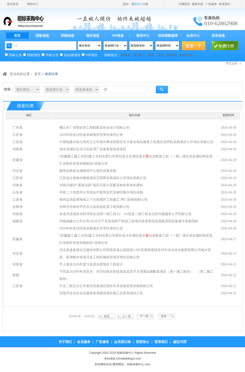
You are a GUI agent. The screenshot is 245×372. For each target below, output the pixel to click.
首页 (17, 35)
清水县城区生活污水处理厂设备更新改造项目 (92, 149)
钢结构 (172, 55)
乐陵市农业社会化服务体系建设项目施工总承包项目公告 (101, 293)
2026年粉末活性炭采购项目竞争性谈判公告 (91, 135)
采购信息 (67, 35)
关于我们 (65, 342)
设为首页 (12, 4)
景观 (151, 55)
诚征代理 (179, 342)
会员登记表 (122, 342)
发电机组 (186, 55)
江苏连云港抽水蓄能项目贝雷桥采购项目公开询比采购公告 (102, 178)
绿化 (160, 55)
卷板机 (126, 55)
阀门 (141, 55)
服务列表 (197, 4)
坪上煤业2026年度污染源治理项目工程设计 (91, 264)
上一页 (126, 316)
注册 (145, 4)
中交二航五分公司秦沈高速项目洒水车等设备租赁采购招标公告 (106, 286)
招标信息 (42, 35)
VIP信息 (118, 35)
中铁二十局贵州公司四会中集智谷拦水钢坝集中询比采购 (101, 192)
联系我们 (224, 4)
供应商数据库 (168, 35)
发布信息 (218, 35)
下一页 (144, 316)
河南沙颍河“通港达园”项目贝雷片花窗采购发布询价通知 (101, 185)
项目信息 (92, 35)
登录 (137, 4)
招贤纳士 (142, 342)
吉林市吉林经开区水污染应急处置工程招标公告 (94, 207)
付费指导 (184, 4)
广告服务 (211, 4)
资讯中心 (143, 35)
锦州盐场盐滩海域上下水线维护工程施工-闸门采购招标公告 (103, 199)
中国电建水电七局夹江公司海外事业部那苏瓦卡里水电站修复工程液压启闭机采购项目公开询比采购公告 (136, 142)
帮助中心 (33, 4)
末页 (164, 316)
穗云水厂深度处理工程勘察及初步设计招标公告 (94, 127)
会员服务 (83, 342)
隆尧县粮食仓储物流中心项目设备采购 (87, 171)
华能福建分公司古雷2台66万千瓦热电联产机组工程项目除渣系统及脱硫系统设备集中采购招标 (128, 221)
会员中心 (193, 35)
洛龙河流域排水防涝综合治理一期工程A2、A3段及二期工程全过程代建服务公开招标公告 (125, 214)
